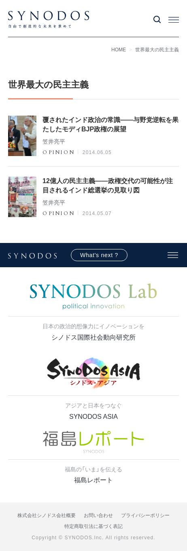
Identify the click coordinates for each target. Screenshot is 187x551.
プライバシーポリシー (145, 515)
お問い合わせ (98, 515)
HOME (118, 50)
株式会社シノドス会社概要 (46, 515)
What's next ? (99, 255)
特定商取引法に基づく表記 (93, 526)
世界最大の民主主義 (157, 50)
